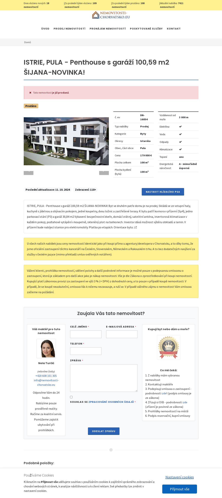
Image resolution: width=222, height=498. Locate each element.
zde (164, 402)
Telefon (77, 352)
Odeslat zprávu (103, 439)
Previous (28, 135)
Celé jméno (79, 335)
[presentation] (103, 424)
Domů (27, 42)
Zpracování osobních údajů (111, 410)
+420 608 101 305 (46, 384)
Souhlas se (103, 410)
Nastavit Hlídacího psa (163, 200)
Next (102, 135)
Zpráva (76, 369)
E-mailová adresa (121, 335)
